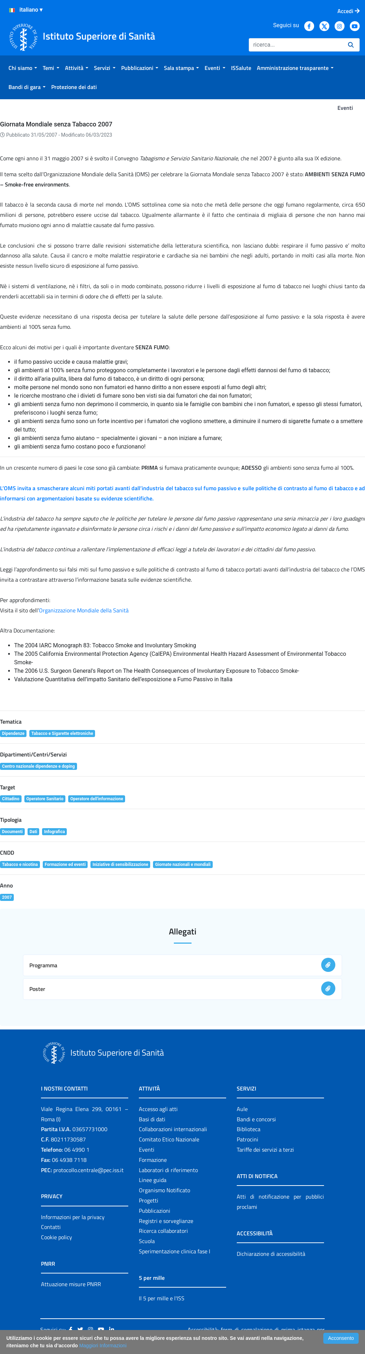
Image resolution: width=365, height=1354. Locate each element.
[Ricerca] (295, 45)
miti (90, 488)
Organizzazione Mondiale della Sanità (84, 610)
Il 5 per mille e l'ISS (161, 1298)
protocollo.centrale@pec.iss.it (88, 1170)
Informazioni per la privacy (73, 1217)
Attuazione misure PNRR (71, 1284)
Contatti (51, 1227)
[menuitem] (23, 68)
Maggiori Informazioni (102, 1345)
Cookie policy (56, 1237)
